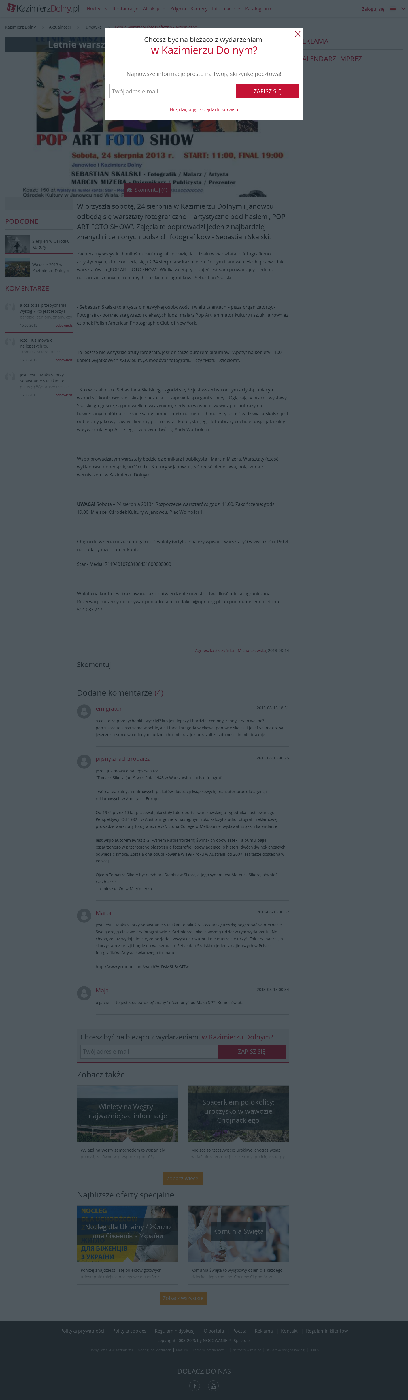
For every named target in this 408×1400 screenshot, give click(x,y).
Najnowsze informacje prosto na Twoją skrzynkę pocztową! (204, 73)
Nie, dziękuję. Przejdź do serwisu (204, 109)
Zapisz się (267, 91)
